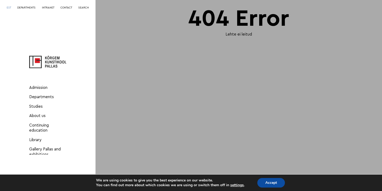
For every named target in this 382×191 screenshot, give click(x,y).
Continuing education (39, 128)
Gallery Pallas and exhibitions (45, 152)
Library (35, 140)
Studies (36, 106)
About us (37, 116)
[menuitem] (9, 8)
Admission (38, 88)
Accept (271, 182)
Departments (41, 97)
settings (237, 185)
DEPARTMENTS (26, 7)
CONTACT (66, 7)
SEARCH (83, 7)
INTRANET (48, 7)
